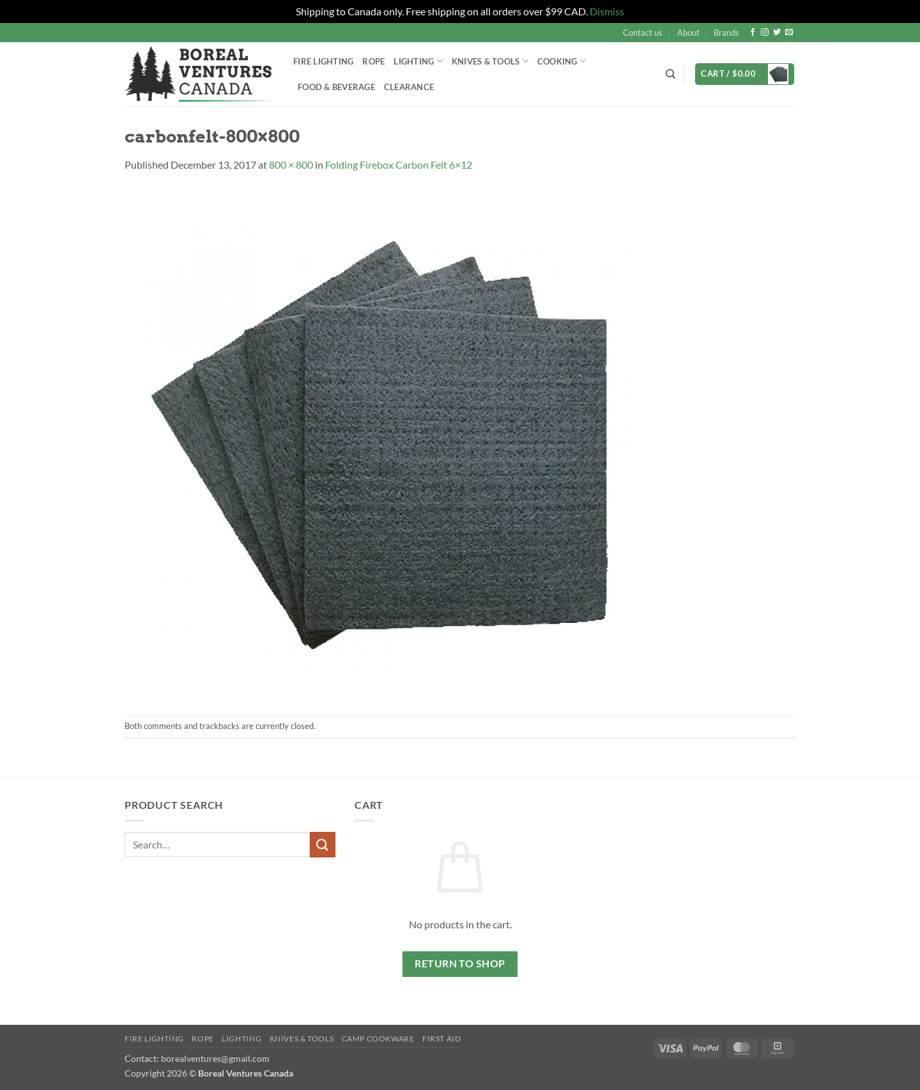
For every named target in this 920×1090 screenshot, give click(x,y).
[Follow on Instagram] (765, 32)
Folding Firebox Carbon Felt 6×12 (398, 164)
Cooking (561, 61)
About (688, 32)
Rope (373, 61)
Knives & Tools (490, 61)
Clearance (409, 87)
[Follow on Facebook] (752, 32)
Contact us (643, 32)
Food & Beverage (336, 87)
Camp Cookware (378, 1038)
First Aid (441, 1038)
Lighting (418, 61)
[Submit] (322, 844)
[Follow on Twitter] (777, 32)
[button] (744, 74)
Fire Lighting (323, 61)
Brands (726, 32)
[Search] (670, 74)
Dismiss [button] (607, 11)
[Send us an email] (789, 32)
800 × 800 (291, 164)
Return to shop (460, 963)
